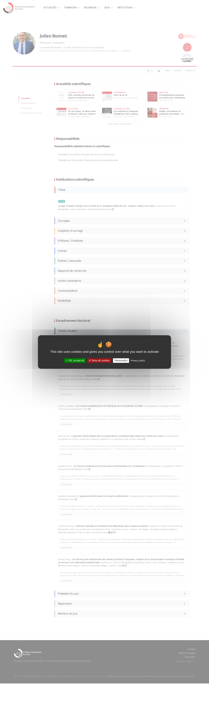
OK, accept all (75, 360)
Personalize (121, 360)
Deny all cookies (99, 360)
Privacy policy (138, 360)
